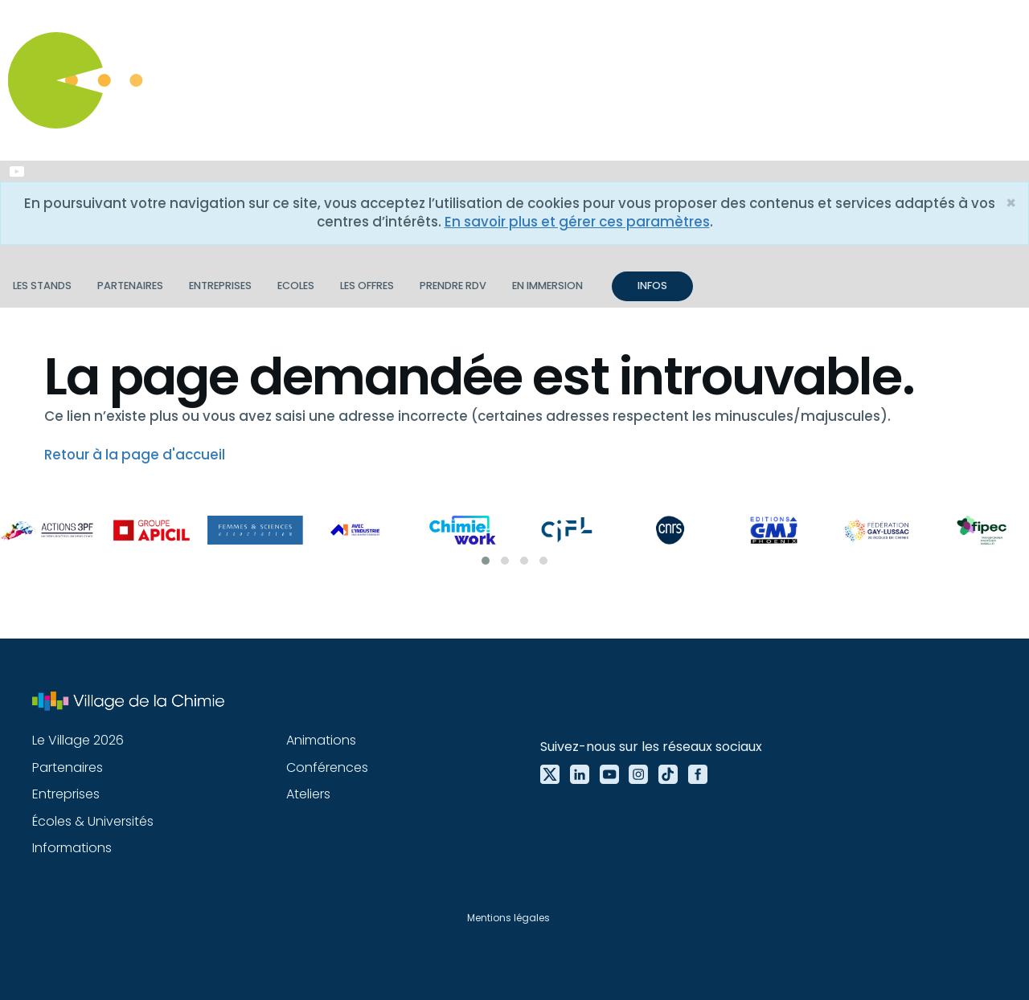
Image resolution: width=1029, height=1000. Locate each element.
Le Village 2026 (78, 740)
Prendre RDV (453, 285)
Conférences (327, 767)
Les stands (42, 285)
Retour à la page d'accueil (134, 454)
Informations (72, 848)
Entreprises (220, 285)
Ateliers (308, 794)
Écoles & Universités (93, 821)
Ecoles (295, 285)
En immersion (547, 285)
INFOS (652, 285)
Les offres (367, 285)
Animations (321, 740)
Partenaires (130, 285)
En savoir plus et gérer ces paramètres (577, 221)
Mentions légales (508, 917)
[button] (485, 561)
